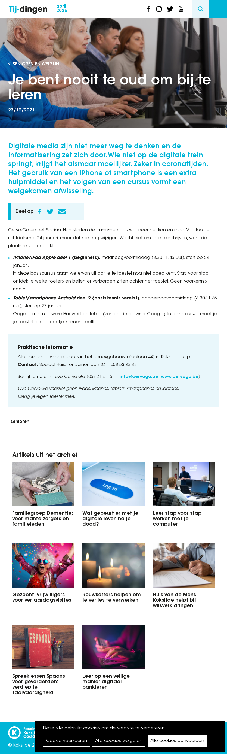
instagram (159, 9)
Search (200, 9)
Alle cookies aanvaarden (177, 741)
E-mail (62, 212)
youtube (180, 9)
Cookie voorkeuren (66, 741)
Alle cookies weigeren (118, 741)
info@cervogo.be (139, 377)
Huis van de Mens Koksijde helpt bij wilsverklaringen (174, 600)
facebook (148, 9)
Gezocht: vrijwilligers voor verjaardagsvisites (41, 598)
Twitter (50, 212)
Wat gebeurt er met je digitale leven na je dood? (110, 519)
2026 (61, 8)
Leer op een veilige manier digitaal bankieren (106, 682)
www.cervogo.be (179, 377)
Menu (218, 9)
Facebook (39, 212)
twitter (169, 9)
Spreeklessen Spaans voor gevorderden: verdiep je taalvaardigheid (38, 684)
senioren (20, 422)
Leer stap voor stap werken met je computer (177, 519)
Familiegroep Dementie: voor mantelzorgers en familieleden (42, 519)
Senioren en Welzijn (36, 64)
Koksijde (22, 745)
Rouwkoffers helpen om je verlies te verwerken (111, 598)
